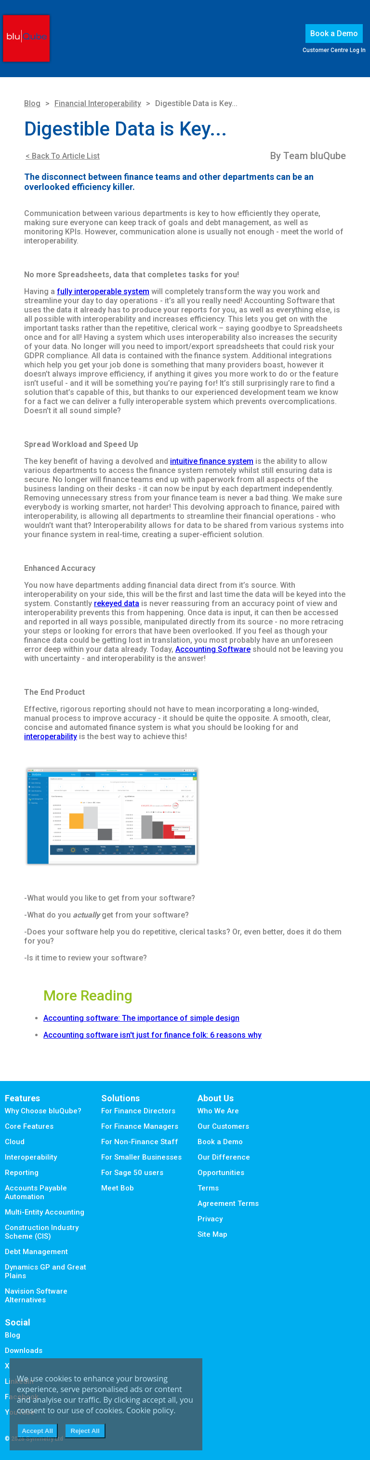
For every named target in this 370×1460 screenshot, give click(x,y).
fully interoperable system (103, 291)
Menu (62, 40)
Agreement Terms (228, 1203)
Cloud (15, 1141)
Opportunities (221, 1172)
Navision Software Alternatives (36, 1295)
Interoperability (31, 1157)
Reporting (22, 1172)
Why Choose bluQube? (43, 1111)
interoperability (50, 736)
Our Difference (224, 1157)
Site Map (212, 1234)
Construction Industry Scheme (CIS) (42, 1232)
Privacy (210, 1219)
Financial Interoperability (97, 103)
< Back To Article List (63, 156)
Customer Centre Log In (334, 50)
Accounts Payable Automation (36, 1192)
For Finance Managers (139, 1126)
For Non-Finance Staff (139, 1141)
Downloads (23, 1350)
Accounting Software (213, 649)
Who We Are (218, 1111)
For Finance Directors (138, 1111)
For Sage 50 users (132, 1172)
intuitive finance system (211, 461)
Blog (32, 103)
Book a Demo (334, 33)
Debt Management (36, 1251)
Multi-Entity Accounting (44, 1212)
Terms (208, 1188)
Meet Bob (117, 1188)
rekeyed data (116, 603)
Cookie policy (149, 1410)
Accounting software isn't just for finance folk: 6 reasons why (152, 1035)
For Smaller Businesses (141, 1157)
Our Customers (223, 1126)
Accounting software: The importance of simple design (141, 1018)
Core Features (29, 1126)
